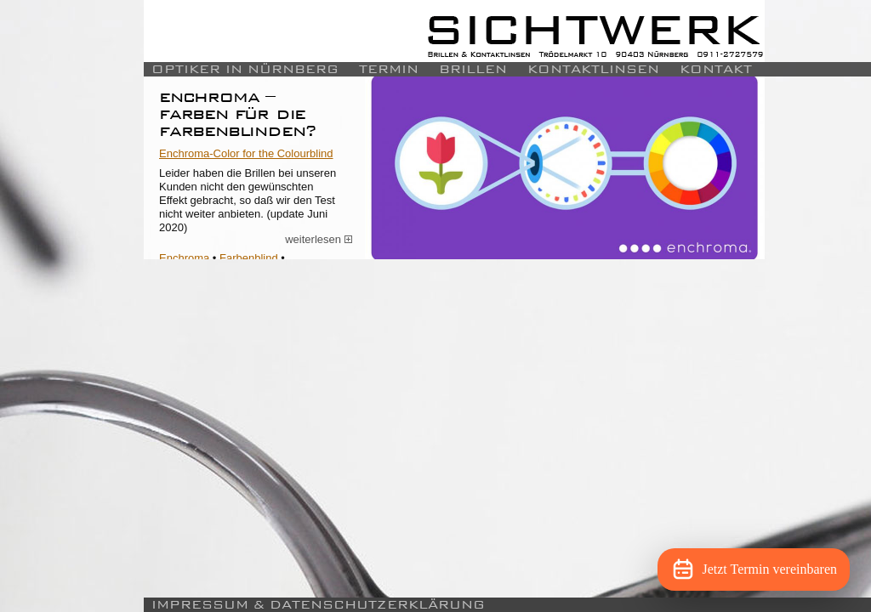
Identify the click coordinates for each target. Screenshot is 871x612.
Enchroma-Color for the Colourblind (246, 153)
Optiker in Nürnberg (245, 69)
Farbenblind (248, 258)
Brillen (473, 69)
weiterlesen (319, 239)
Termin (388, 69)
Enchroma (184, 258)
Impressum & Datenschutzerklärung (318, 605)
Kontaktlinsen (593, 69)
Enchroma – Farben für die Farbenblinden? (238, 113)
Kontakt (716, 69)
